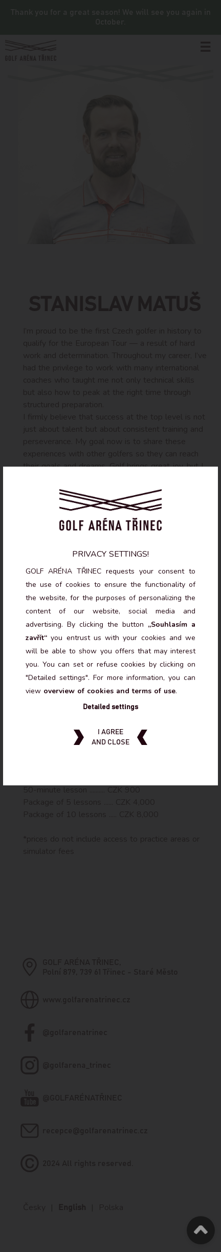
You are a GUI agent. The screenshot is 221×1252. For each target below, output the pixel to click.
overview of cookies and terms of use (109, 691)
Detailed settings (110, 707)
